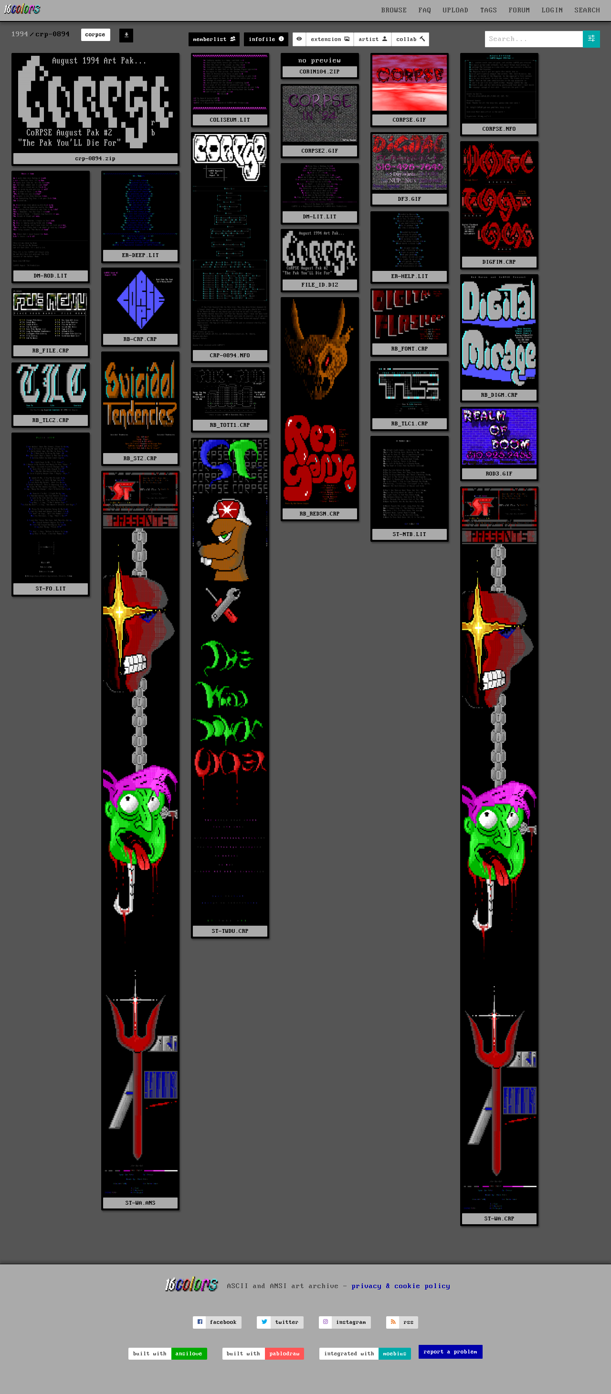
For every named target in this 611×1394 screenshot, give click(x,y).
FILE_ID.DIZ (320, 285)
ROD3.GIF (499, 474)
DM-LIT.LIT (320, 217)
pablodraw (285, 1354)
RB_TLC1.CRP (409, 424)
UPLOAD (456, 10)
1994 (20, 34)
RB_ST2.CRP (140, 458)
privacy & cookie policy (401, 1286)
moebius (395, 1354)
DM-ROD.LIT (50, 276)
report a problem (450, 1352)
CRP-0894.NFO (230, 355)
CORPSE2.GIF (320, 151)
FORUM (519, 10)
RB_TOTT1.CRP (230, 425)
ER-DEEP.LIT (140, 255)
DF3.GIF (409, 199)
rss (409, 1322)
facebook (223, 1322)
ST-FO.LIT (51, 589)
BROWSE (394, 10)
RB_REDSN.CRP (320, 514)
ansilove (189, 1354)
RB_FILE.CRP (50, 351)
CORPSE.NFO (499, 129)
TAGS (488, 10)
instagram (351, 1322)
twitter (287, 1322)
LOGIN (552, 10)
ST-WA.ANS (141, 1203)
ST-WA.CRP (500, 1219)
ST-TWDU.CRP (230, 931)
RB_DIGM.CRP (499, 395)
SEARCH (587, 10)
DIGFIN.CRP (499, 262)
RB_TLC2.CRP (50, 420)
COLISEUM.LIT (230, 120)
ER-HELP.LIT (409, 276)
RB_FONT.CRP (409, 349)
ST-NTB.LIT (409, 534)
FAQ (425, 10)
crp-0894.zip (95, 158)
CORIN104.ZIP (320, 72)
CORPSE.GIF (409, 120)
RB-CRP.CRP (140, 339)
